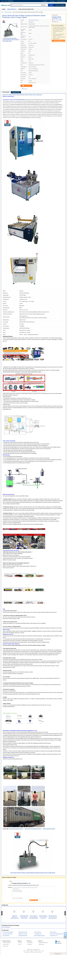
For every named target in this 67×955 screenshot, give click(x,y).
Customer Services (6, 941)
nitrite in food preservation (8, 932)
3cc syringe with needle (7, 933)
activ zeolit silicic (6, 935)
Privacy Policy (6, 944)
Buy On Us (29, 941)
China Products (11, 9)
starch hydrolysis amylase (39, 935)
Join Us (19, 944)
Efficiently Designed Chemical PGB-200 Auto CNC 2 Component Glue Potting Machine (43, 918)
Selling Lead (41, 944)
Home (3, 9)
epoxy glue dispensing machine (16, 828)
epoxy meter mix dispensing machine (33, 828)
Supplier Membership (43, 942)
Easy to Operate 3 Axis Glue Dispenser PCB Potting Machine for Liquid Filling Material (33, 918)
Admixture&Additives (8, 12)
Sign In (2, 1)
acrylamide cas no (53, 935)
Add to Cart (25, 88)
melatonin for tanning (22, 933)
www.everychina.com (36, 949)
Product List (55, 21)
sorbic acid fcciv (53, 932)
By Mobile (30, 944)
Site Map (35, 950)
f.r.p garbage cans (38, 933)
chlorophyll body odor (22, 935)
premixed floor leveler (22, 932)
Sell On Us (40, 941)
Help (43, 950)
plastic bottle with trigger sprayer (56, 933)
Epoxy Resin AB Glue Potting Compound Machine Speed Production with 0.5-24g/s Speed (23, 16)
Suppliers (31, 950)
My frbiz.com (10, 1)
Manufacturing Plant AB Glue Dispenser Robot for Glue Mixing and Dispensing (24, 918)
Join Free (6, 1)
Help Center (5, 946)
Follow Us (59, 943)
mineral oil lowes (37, 932)
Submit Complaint (6, 942)
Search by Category (60, 5)
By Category (30, 942)
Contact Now (28, 85)
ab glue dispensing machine (49, 828)
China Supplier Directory (26, 9)
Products (27, 950)
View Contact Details (57, 19)
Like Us (58, 941)
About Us (20, 941)
